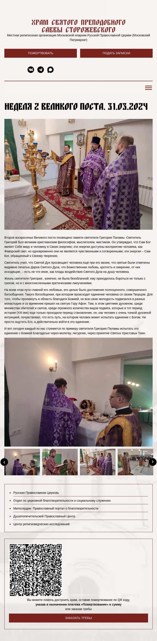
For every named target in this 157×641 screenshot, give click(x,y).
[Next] (153, 462)
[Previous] (4, 462)
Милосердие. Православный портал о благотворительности (55, 508)
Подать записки (116, 53)
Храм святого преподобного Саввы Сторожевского (78, 26)
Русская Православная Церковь (36, 492)
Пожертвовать (40, 53)
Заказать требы (78, 618)
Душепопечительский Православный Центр (44, 516)
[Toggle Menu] (148, 88)
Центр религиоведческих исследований (41, 524)
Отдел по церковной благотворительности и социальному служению (62, 500)
